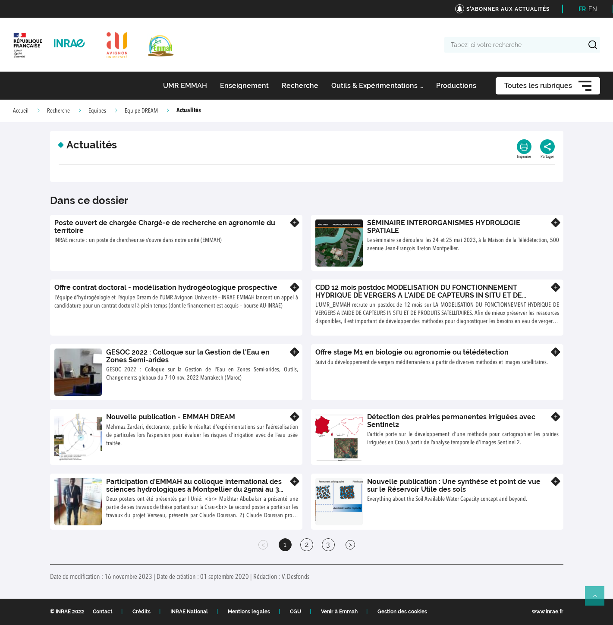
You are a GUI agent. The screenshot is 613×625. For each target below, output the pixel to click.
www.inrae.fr (547, 612)
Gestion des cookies (402, 612)
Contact (103, 612)
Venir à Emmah (339, 612)
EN (592, 9)
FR (582, 9)
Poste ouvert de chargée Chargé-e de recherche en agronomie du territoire (164, 227)
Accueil (20, 111)
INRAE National (189, 612)
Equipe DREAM (141, 111)
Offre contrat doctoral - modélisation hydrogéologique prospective (165, 287)
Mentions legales (249, 612)
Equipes (97, 111)
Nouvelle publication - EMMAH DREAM (170, 417)
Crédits (141, 612)
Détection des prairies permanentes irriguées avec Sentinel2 (451, 421)
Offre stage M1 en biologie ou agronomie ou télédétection (412, 352)
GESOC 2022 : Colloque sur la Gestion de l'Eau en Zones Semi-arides (188, 356)
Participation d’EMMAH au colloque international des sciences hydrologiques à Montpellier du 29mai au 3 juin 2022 (194, 489)
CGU (295, 612)
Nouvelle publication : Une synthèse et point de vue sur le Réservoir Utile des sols (454, 485)
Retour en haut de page (598, 600)
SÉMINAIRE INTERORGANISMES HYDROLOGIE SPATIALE (443, 227)
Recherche (58, 111)
